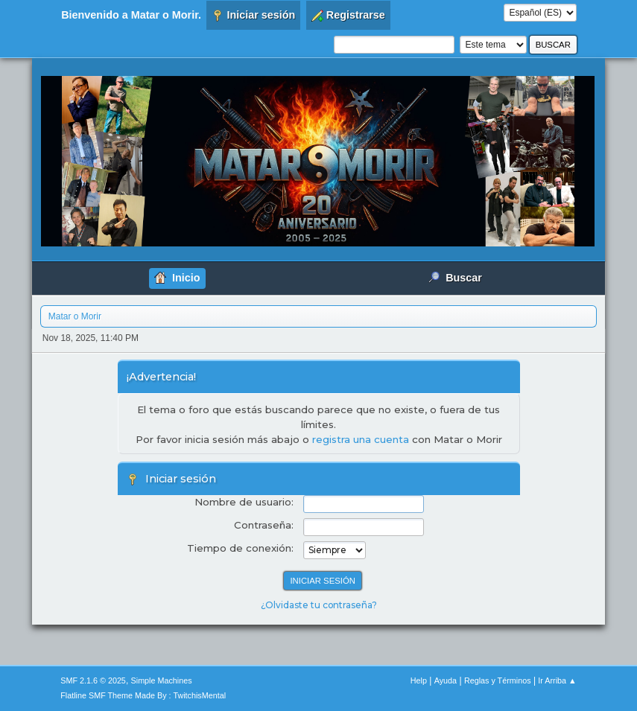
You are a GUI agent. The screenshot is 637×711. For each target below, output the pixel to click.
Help (419, 680)
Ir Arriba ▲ (557, 680)
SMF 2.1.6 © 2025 (93, 680)
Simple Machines (161, 680)
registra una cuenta (360, 439)
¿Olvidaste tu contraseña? (319, 604)
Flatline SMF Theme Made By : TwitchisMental (143, 695)
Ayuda (445, 680)
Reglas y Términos (497, 680)
